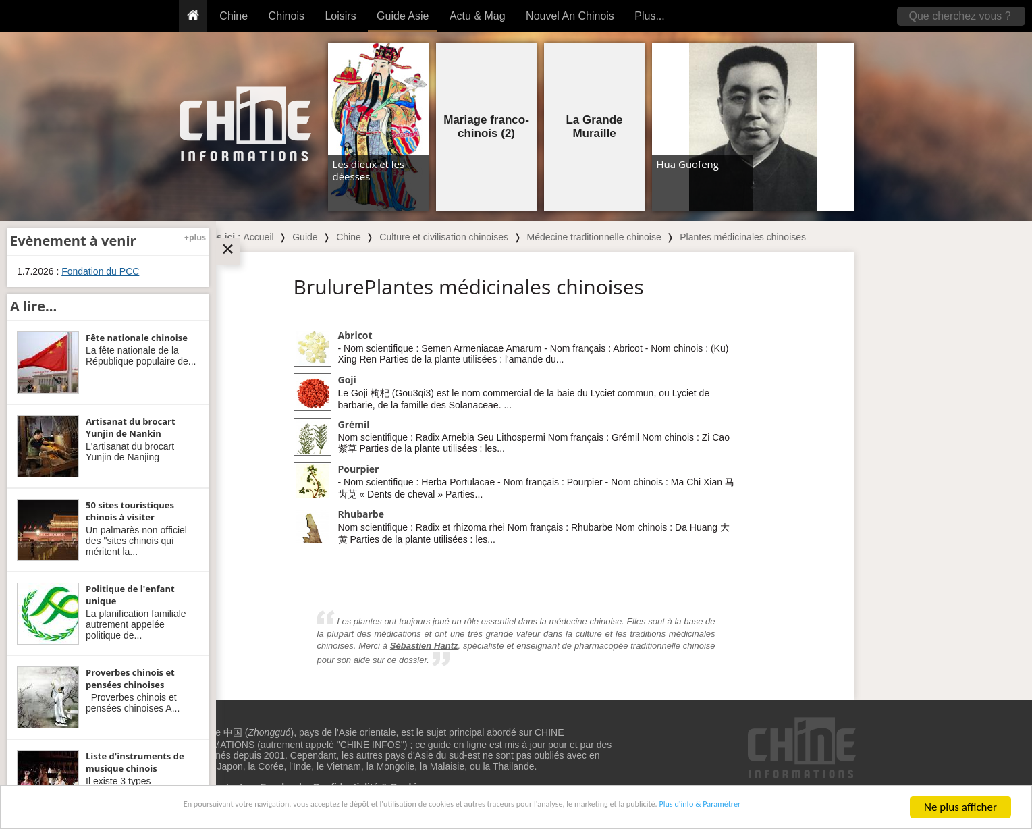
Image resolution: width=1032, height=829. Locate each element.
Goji (347, 379)
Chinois (286, 16)
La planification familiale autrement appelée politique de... (136, 624)
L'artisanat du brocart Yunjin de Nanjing (130, 451)
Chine (233, 16)
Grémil (354, 424)
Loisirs (340, 16)
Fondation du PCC (100, 271)
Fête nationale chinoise (137, 337)
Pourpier (358, 468)
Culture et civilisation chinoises (443, 237)
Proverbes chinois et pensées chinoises (130, 678)
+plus (195, 237)
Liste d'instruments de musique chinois (135, 762)
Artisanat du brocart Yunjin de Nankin (130, 427)
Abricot (355, 335)
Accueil (259, 237)
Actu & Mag (478, 16)
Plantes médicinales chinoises (743, 237)
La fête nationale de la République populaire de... (141, 356)
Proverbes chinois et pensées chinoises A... (133, 703)
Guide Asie (403, 16)
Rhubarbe (361, 514)
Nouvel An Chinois (570, 16)
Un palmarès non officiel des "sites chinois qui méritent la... (136, 541)
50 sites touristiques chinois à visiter (130, 511)
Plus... (649, 16)
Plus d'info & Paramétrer (794, 808)
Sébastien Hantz (424, 646)
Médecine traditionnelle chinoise (593, 237)
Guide (304, 237)
